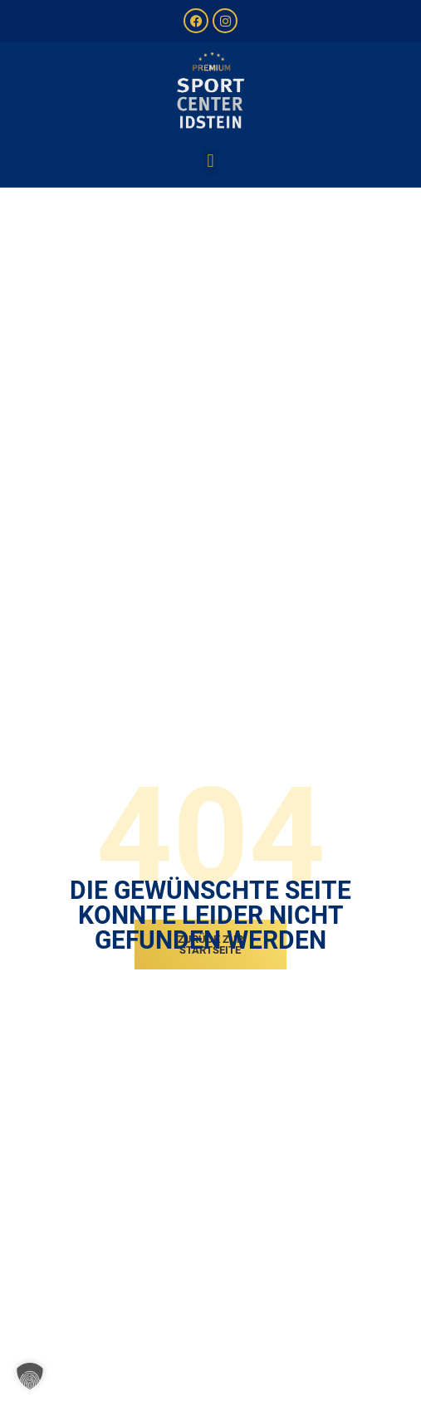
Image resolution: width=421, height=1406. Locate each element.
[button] (210, 161)
